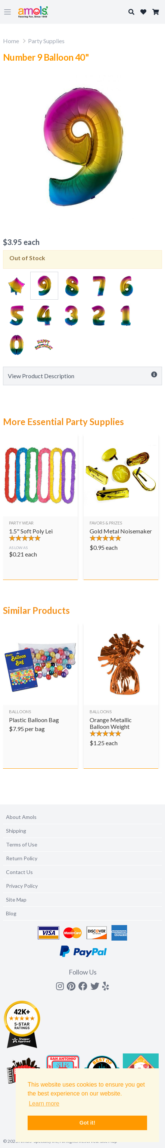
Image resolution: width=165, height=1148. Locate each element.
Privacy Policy (22, 886)
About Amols (21, 817)
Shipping (16, 830)
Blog (11, 913)
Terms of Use (21, 844)
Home (11, 40)
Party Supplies (46, 40)
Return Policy (21, 858)
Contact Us (19, 872)
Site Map (16, 899)
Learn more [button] (44, 1103)
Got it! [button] (87, 1123)
